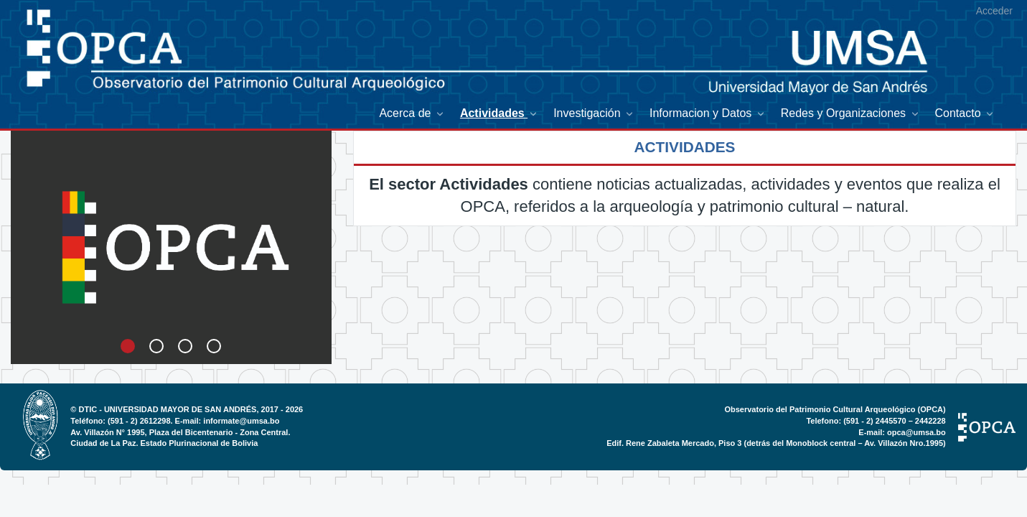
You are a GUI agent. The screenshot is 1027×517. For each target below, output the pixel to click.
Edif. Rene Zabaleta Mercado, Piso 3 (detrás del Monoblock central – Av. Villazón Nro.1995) (776, 443)
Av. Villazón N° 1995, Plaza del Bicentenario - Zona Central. (180, 432)
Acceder (994, 11)
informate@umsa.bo (241, 420)
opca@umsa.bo (916, 432)
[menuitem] (412, 114)
